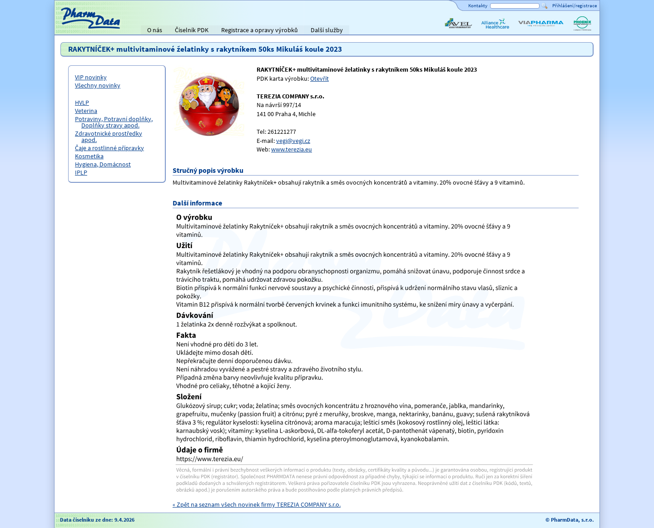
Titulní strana (76, 29)
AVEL (449, 30)
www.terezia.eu (291, 149)
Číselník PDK (191, 30)
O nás (154, 30)
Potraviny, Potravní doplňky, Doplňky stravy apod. (114, 122)
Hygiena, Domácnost (103, 164)
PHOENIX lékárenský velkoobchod (582, 30)
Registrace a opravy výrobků (259, 30)
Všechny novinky (97, 85)
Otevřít (319, 78)
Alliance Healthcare (495, 30)
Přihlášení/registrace (574, 5)
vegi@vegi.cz (293, 141)
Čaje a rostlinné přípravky (109, 148)
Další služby (327, 30)
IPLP (81, 172)
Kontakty (477, 5)
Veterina (86, 111)
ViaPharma (531, 30)
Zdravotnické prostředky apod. (108, 136)
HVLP (82, 102)
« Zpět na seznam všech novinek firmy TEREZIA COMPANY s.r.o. (257, 504)
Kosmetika (89, 156)
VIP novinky (91, 77)
